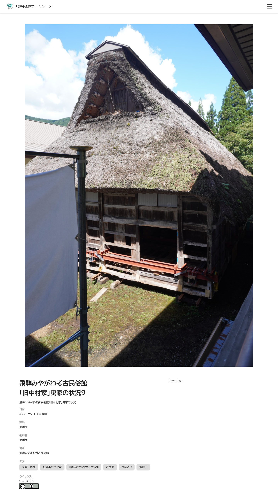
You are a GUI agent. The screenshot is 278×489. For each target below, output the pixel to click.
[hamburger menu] (269, 6)
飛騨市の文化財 (52, 467)
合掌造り (126, 467)
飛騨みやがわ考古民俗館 (84, 467)
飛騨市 (143, 467)
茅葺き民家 (29, 467)
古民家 (110, 467)
